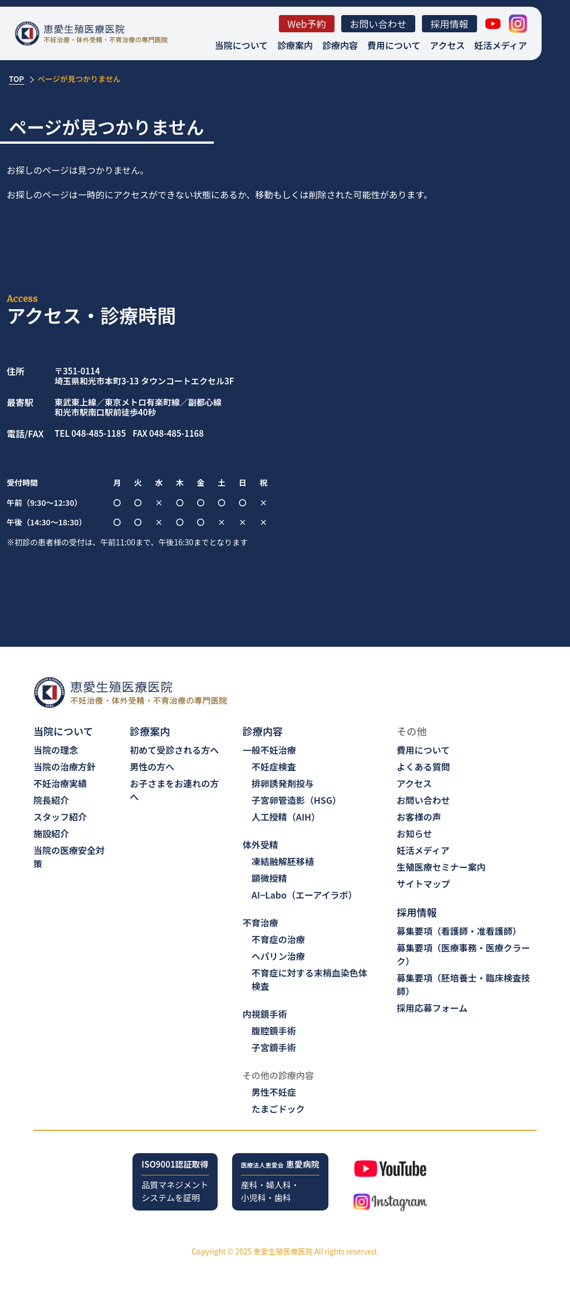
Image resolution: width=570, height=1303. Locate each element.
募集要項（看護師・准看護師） (459, 931)
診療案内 (295, 45)
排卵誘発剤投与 (283, 783)
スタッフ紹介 (60, 816)
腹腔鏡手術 (274, 1030)
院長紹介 (51, 800)
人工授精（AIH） (286, 816)
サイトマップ (423, 883)
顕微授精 (269, 878)
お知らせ (415, 833)
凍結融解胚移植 (283, 861)
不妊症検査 (274, 766)
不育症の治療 (278, 939)
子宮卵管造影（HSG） (296, 800)
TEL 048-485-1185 (90, 433)
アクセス (447, 45)
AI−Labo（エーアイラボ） (304, 894)
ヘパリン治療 (278, 956)
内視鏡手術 (265, 1014)
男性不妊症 (274, 1092)
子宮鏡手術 (274, 1047)
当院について (241, 45)
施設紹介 (51, 833)
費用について (393, 45)
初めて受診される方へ (174, 750)
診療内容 (340, 45)
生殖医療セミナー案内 (441, 866)
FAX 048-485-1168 (168, 433)
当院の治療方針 (64, 766)
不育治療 (260, 922)
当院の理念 (55, 750)
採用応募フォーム (432, 1007)
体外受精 (260, 844)
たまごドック (278, 1108)
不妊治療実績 (60, 783)
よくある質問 (423, 766)
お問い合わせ (378, 24)
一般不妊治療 (269, 750)
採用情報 (449, 24)
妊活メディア (500, 45)
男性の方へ (152, 766)
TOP (16, 78)
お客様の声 (419, 816)
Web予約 (306, 24)
